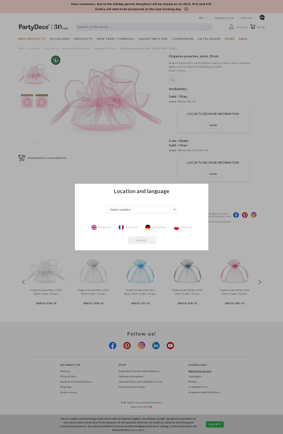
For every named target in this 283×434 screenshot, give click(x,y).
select (141, 240)
